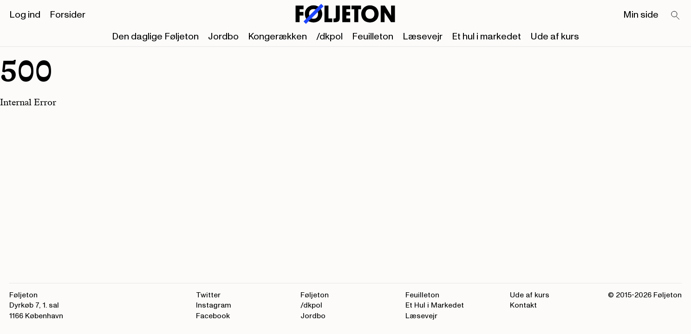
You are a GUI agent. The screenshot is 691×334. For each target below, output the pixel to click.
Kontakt (523, 305)
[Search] (676, 16)
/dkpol (329, 36)
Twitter (208, 295)
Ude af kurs (554, 36)
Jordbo (223, 36)
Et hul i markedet (486, 36)
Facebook (213, 316)
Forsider (67, 14)
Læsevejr (423, 36)
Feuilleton (372, 36)
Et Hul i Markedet (434, 305)
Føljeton (314, 295)
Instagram (213, 305)
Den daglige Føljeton (155, 36)
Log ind (24, 14)
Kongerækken (277, 36)
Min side (640, 14)
